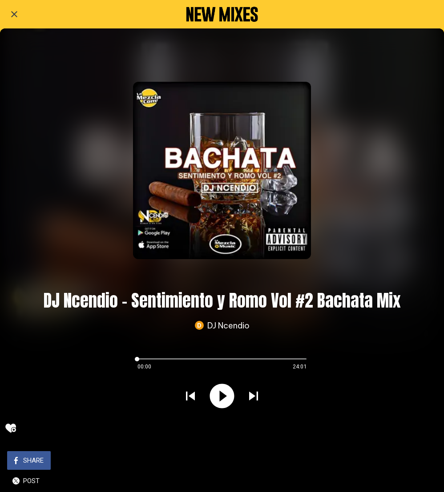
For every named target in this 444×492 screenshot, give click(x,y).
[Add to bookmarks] (10, 428)
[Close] (14, 14)
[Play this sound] (222, 397)
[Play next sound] (253, 397)
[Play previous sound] (190, 397)
